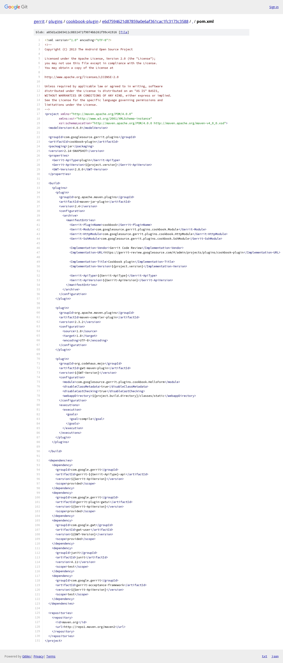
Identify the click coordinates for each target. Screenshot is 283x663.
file (123, 32)
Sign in (274, 7)
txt (264, 656)
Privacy (38, 656)
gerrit (39, 21)
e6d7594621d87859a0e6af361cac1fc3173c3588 (145, 21)
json (275, 656)
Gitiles (26, 656)
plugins (55, 21)
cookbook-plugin (82, 21)
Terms (50, 656)
